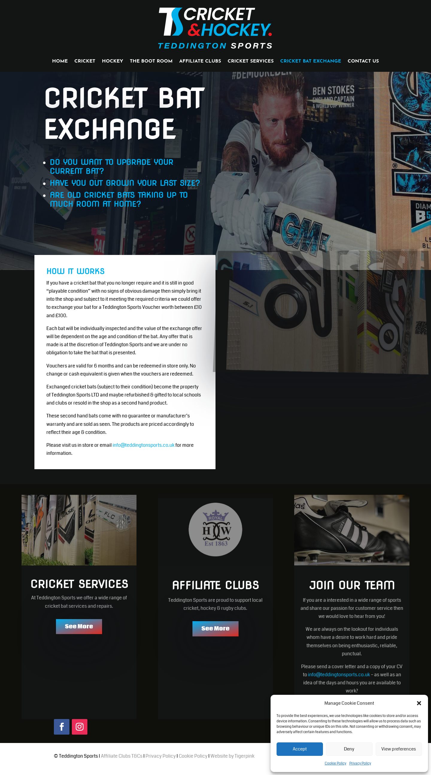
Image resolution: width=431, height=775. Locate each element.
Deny (349, 749)
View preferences (398, 749)
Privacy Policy (360, 763)
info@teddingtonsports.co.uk (143, 451)
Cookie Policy (335, 763)
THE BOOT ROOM (151, 61)
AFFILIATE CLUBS (200, 61)
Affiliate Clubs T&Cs (121, 762)
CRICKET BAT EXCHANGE (310, 61)
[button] (419, 703)
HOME (60, 61)
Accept (300, 749)
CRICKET (85, 61)
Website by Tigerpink (232, 762)
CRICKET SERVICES (251, 61)
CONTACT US (363, 61)
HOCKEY (112, 61)
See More (79, 632)
